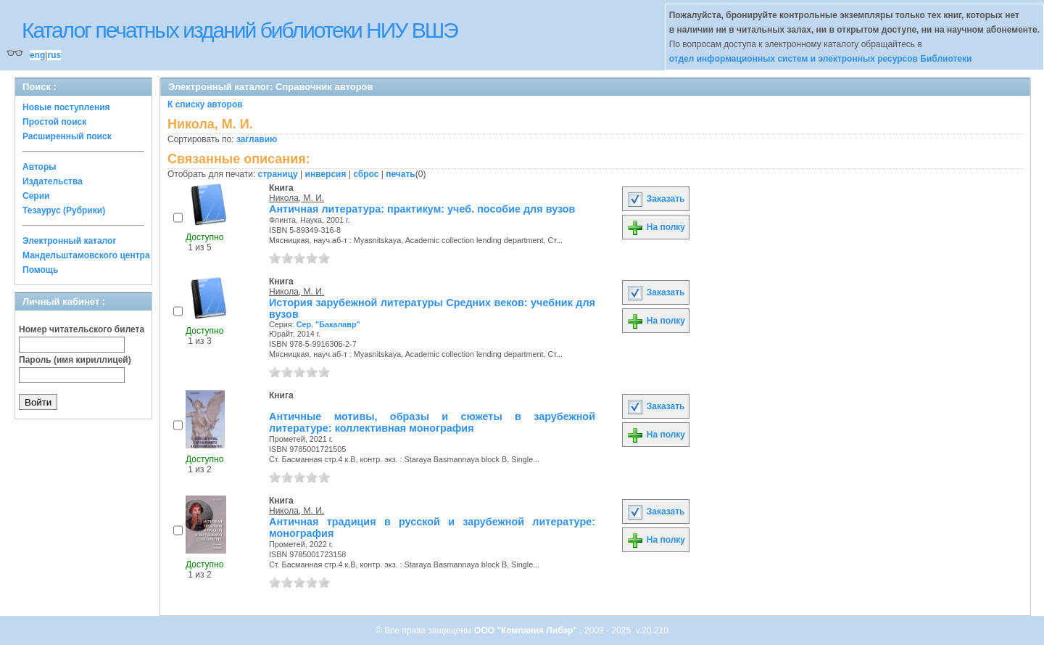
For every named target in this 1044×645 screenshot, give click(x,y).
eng (37, 55)
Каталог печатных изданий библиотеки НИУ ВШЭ (239, 30)
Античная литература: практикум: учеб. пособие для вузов (422, 209)
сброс (365, 174)
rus (54, 55)
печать (400, 174)
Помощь (40, 270)
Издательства (52, 181)
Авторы (39, 167)
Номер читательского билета (81, 329)
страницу (278, 174)
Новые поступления (66, 107)
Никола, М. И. (296, 198)
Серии (35, 196)
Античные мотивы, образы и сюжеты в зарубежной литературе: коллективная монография (432, 422)
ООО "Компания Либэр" (526, 630)
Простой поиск (54, 122)
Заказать (655, 199)
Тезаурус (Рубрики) (63, 210)
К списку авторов (205, 104)
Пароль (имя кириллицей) (75, 360)
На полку (655, 227)
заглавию (256, 139)
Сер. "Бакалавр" (328, 324)
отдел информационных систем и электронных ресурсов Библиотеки (820, 59)
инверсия (326, 174)
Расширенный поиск (67, 136)
